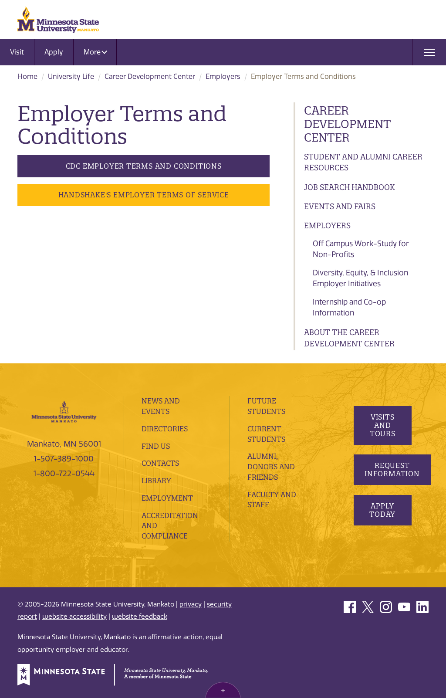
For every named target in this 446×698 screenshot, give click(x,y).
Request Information (392, 469)
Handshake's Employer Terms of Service (143, 194)
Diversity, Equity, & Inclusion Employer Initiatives (360, 278)
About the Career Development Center (349, 338)
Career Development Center (150, 76)
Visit (17, 52)
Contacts (160, 463)
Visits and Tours (382, 425)
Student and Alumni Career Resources (363, 162)
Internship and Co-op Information (349, 308)
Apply (53, 52)
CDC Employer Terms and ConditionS (144, 166)
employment (167, 498)
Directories (165, 428)
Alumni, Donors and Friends (271, 466)
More (95, 52)
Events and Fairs (339, 206)
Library (156, 480)
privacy (190, 604)
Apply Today (382, 509)
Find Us (156, 446)
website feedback (139, 616)
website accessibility (74, 616)
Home (27, 76)
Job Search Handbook (349, 187)
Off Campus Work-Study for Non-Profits (361, 249)
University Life (71, 76)
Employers (223, 76)
